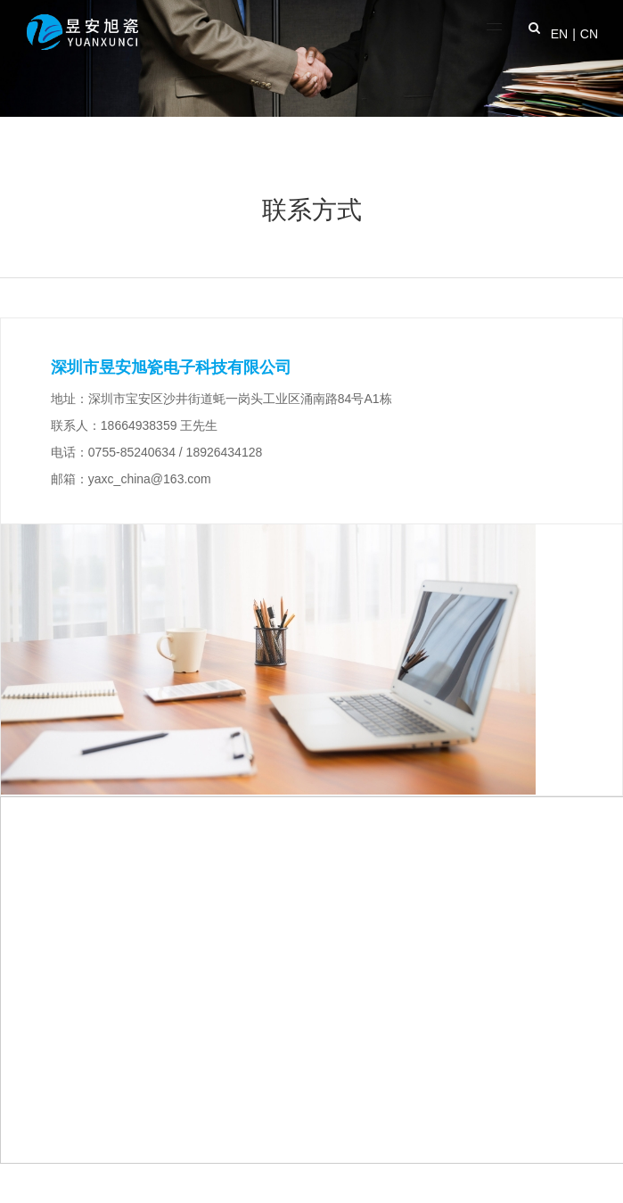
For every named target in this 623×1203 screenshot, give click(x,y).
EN (559, 34)
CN (589, 34)
